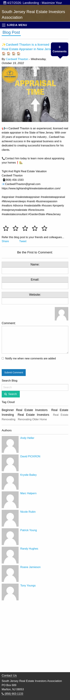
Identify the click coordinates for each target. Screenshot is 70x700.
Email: (35, 279)
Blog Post (11, 32)
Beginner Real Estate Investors (25, 410)
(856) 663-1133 (12, 693)
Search (12, 394)
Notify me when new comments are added (30, 358)
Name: (34, 264)
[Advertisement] (35, 636)
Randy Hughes (29, 548)
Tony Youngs (28, 585)
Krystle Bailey (28, 474)
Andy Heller (27, 438)
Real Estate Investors (33, 414)
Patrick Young (28, 530)
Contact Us (9, 675)
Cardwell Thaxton (17, 59)
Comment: (35, 337)
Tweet (23, 241)
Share (5, 241)
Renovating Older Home (32, 419)
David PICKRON (30, 456)
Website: (35, 294)
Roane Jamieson (30, 567)
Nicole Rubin (28, 511)
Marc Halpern (28, 493)
